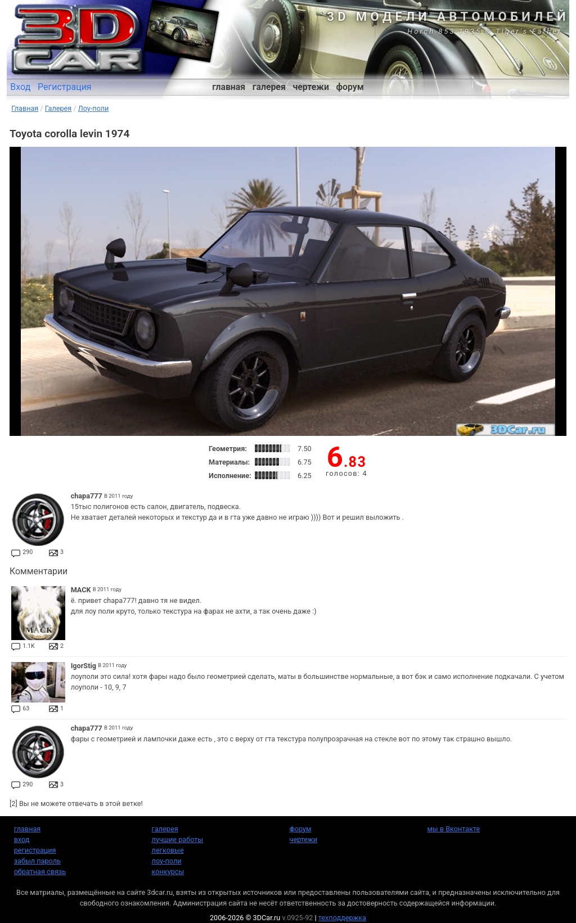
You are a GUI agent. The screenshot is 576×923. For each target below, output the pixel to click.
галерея (269, 87)
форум (350, 87)
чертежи (310, 87)
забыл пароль (37, 861)
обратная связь (40, 871)
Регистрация (65, 87)
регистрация (35, 850)
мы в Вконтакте (453, 829)
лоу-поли (167, 861)
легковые (168, 850)
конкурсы (168, 871)
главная (228, 87)
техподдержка (342, 917)
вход (22, 839)
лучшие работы (178, 839)
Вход (20, 87)
